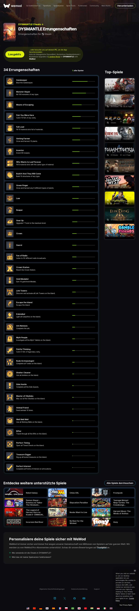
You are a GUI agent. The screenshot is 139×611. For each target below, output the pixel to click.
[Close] (135, 570)
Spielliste (47, 6)
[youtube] (84, 598)
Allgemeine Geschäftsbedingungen (52, 589)
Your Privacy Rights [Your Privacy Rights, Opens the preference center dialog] (125, 605)
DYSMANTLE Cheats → (30, 24)
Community (94, 6)
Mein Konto (106, 6)
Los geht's (14, 54)
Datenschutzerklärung (79, 589)
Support (97, 589)
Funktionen (82, 6)
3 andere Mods (54, 57)
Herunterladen (125, 5)
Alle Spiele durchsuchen (120, 483)
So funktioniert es (33, 6)
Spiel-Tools (70, 6)
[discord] (55, 598)
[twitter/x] (65, 599)
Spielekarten (58, 6)
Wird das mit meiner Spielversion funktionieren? (31, 557)
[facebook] (74, 598)
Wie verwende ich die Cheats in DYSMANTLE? (31, 553)
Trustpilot (102, 547)
